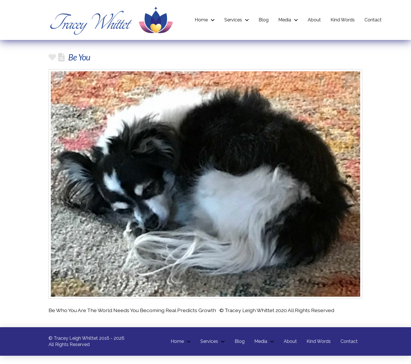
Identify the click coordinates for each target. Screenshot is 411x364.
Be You (79, 57)
